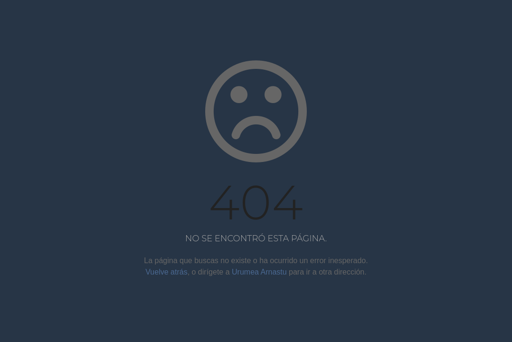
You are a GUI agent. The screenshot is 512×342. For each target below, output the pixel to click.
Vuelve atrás (166, 272)
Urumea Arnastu (259, 272)
